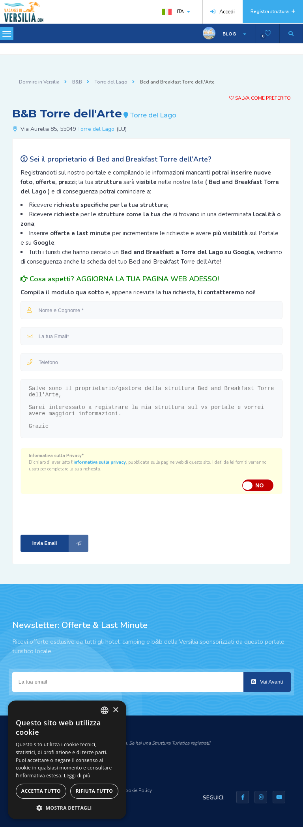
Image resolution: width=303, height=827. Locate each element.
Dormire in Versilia (39, 82)
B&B (77, 82)
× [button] (115, 710)
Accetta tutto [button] (41, 791)
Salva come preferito (260, 98)
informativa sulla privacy (99, 462)
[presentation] (73, 513)
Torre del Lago (111, 82)
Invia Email (60, 543)
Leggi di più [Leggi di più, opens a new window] (77, 775)
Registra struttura (273, 11)
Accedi (222, 11)
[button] (67, 807)
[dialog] (67, 760)
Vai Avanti (267, 682)
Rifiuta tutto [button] (94, 791)
